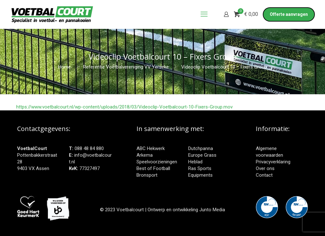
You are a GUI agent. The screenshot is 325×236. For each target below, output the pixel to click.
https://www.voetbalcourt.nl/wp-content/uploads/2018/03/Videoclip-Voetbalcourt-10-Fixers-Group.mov (124, 107)
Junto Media (212, 210)
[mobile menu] (204, 14)
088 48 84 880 (89, 148)
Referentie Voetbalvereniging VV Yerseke (126, 67)
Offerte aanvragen (289, 14)
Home (64, 67)
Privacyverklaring (273, 162)
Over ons (265, 168)
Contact (264, 175)
